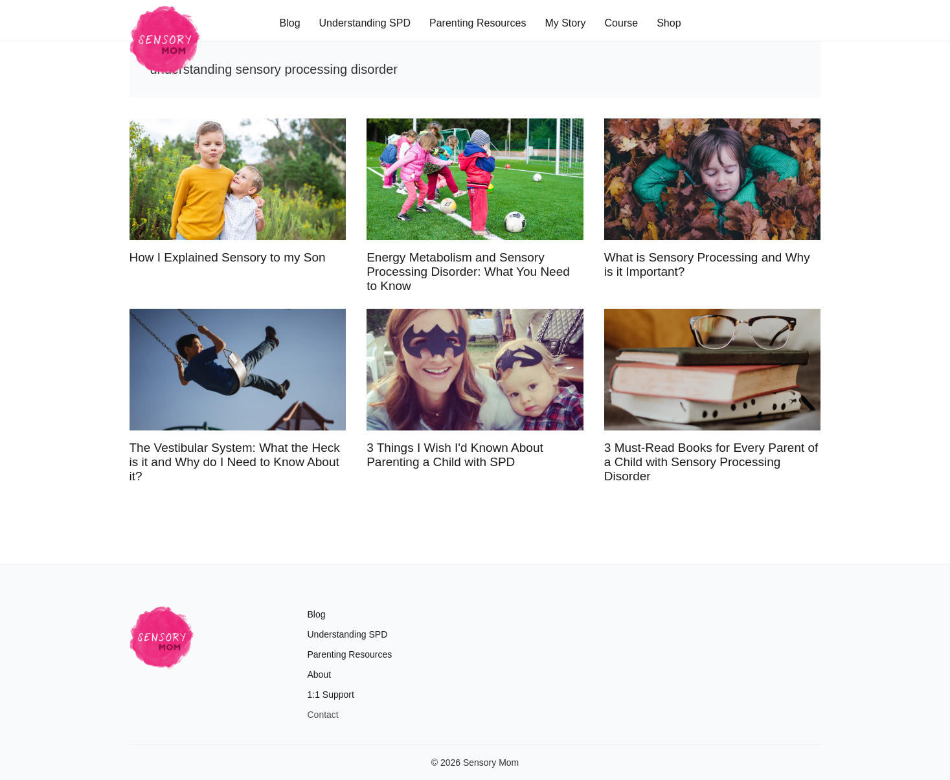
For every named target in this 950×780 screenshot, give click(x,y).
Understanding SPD (365, 22)
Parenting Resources (477, 22)
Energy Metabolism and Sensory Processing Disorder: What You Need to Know (468, 272)
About (320, 674)
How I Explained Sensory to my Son (228, 257)
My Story (565, 22)
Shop (669, 22)
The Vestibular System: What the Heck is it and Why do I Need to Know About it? (235, 462)
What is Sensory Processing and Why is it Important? (707, 264)
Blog (290, 22)
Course (622, 22)
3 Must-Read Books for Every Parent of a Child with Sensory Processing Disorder (711, 462)
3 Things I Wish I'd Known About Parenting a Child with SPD (455, 455)
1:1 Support (331, 694)
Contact (323, 714)
